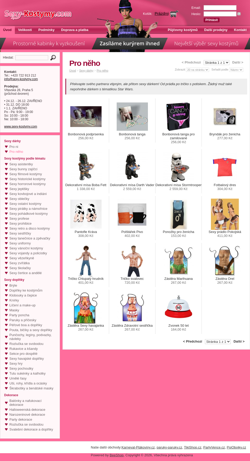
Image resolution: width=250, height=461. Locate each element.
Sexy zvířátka (19, 263)
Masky (14, 310)
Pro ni (13, 147)
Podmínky (46, 30)
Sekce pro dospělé (23, 354)
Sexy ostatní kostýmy (25, 204)
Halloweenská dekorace (27, 410)
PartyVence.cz (214, 447)
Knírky (14, 300)
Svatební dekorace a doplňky (31, 429)
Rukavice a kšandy (23, 349)
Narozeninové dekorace (27, 414)
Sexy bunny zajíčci (23, 169)
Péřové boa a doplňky (25, 325)
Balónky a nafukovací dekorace (25, 403)
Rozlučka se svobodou (26, 344)
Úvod (7, 30)
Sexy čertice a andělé (25, 273)
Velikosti (25, 30)
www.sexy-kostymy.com (20, 126)
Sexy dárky (86, 70)
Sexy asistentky (21, 164)
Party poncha (19, 315)
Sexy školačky (20, 268)
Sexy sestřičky (20, 233)
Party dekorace (20, 419)
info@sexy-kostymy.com (21, 79)
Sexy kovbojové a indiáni (28, 194)
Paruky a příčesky (22, 320)
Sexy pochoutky (21, 368)
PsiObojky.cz (236, 447)
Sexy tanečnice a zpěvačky (29, 238)
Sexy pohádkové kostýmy (28, 214)
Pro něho (16, 152)
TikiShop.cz (193, 447)
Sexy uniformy (20, 243)
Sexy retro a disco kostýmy (29, 228)
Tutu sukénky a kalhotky (27, 373)
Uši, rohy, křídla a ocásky (28, 383)
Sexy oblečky (19, 199)
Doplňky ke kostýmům (25, 290)
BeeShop (117, 455)
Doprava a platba (74, 30)
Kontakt (240, 30)
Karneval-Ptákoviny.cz (138, 447)
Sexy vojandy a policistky (28, 253)
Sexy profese (19, 218)
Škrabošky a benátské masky (31, 388)
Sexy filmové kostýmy (25, 174)
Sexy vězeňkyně (21, 258)
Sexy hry (16, 363)
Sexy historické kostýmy (27, 179)
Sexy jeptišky (19, 189)
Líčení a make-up (22, 305)
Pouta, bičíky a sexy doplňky (30, 330)
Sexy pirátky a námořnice (28, 209)
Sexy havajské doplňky (26, 359)
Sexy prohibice (20, 223)
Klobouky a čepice (23, 295)
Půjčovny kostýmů (183, 30)
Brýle (13, 285)
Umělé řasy (18, 378)
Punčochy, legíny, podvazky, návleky (30, 337)
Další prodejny (216, 30)
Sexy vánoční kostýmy (26, 248)
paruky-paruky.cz (169, 447)
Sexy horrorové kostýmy (27, 184)
